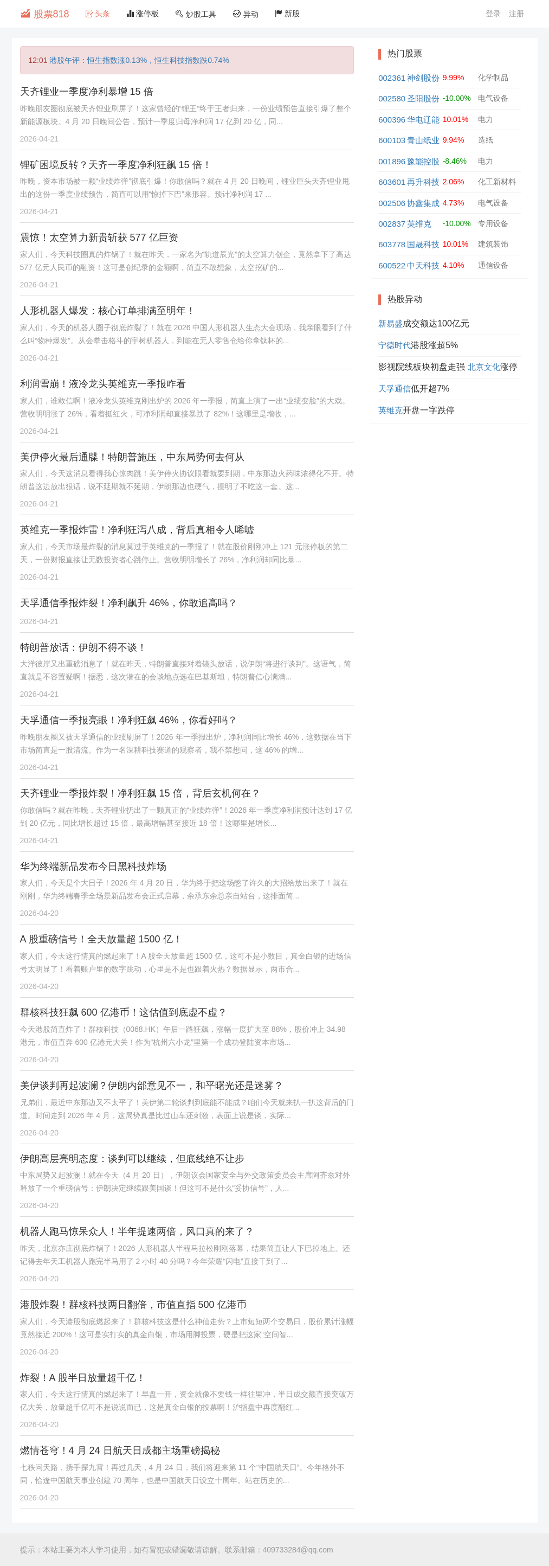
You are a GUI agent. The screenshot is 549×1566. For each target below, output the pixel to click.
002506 (391, 203)
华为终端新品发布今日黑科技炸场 (93, 866)
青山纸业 (423, 140)
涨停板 (142, 13)
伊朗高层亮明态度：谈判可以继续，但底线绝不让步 (132, 1158)
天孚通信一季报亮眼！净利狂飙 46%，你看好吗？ (128, 720)
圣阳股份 (423, 98)
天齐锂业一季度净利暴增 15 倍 (86, 91)
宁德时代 (394, 345)
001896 (391, 161)
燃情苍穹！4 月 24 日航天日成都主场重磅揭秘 (120, 1450)
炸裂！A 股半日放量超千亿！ (83, 1377)
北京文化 (484, 366)
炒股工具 (195, 13)
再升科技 (423, 182)
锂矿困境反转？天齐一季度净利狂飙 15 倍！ (116, 164)
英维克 (419, 223)
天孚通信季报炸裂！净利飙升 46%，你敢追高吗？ (128, 603)
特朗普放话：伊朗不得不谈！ (83, 647)
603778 (391, 244)
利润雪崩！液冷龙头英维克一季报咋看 (103, 383)
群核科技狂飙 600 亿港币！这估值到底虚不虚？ (123, 1012)
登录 (493, 13)
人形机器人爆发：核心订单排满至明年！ (108, 310)
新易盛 (390, 323)
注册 (516, 13)
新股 (287, 13)
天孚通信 (394, 388)
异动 (245, 13)
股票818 (44, 14)
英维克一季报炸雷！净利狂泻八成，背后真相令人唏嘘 (137, 529)
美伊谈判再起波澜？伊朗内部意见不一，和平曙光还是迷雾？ (151, 1085)
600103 (391, 140)
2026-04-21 (39, 138)
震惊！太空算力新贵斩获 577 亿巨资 (99, 237)
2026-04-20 (39, 913)
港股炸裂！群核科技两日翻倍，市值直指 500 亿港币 (133, 1304)
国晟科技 (423, 244)
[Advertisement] (449, 502)
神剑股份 (423, 77)
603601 (391, 182)
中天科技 (423, 265)
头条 (98, 13)
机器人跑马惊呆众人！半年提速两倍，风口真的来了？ (137, 1231)
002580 (391, 98)
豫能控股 (423, 161)
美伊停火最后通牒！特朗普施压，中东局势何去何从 (132, 457)
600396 (391, 119)
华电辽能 (423, 119)
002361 (391, 77)
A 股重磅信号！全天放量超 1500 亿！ (101, 939)
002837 (391, 223)
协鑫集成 (423, 203)
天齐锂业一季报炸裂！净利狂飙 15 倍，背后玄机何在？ (140, 793)
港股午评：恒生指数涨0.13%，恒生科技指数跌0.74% (139, 60)
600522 (391, 265)
